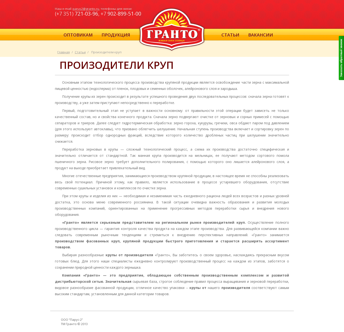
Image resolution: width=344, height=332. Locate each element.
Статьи (230, 35)
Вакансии (260, 35)
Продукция (116, 35)
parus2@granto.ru (86, 8)
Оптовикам (78, 35)
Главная (63, 52)
